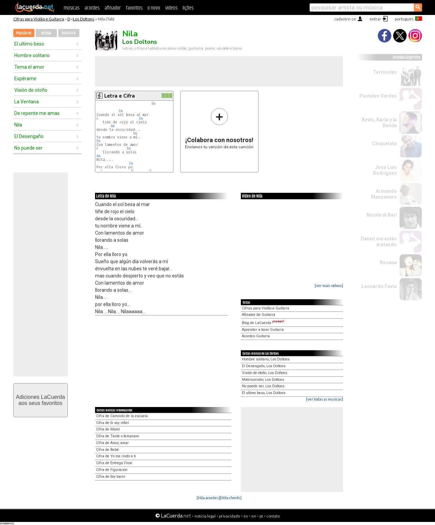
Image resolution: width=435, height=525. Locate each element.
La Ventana (26, 101)
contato (273, 516)
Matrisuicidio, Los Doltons (263, 379)
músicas (71, 8)
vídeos (171, 8)
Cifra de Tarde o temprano (117, 436)
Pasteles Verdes (378, 96)
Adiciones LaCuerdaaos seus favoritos (40, 400)
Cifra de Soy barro (110, 476)
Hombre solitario (32, 55)
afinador (113, 8)
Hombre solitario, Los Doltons (266, 359)
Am (112, 126)
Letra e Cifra (119, 95)
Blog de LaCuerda (263, 323)
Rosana (388, 262)
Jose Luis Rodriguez (385, 170)
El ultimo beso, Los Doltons (263, 393)
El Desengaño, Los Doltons (263, 366)
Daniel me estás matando (379, 241)
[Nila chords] (231, 497)
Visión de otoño (30, 90)
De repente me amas (37, 113)
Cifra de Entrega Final (114, 463)
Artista (46, 33)
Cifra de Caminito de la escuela (122, 416)
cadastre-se (345, 18)
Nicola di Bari (382, 215)
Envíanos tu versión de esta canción (219, 128)
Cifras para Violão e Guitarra (38, 18)
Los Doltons (83, 18)
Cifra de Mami (108, 429)
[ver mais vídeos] (329, 285)
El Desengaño (29, 136)
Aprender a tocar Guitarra (263, 329)
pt (261, 516)
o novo (153, 8)
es (246, 516)
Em (153, 103)
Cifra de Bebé (107, 449)
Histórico (69, 33)
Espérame (25, 78)
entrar (375, 18)
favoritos (134, 8)
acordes (91, 8)
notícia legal (205, 516)
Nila (18, 125)
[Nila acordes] (208, 497)
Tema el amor (29, 67)
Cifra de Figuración (111, 470)
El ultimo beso (29, 44)
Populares (23, 33)
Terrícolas (385, 72)
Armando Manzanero (384, 194)
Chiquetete (384, 143)
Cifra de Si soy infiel (112, 423)
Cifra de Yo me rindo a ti (116, 456)
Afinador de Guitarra (258, 314)
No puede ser (28, 148)
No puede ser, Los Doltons (263, 386)
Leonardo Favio (379, 286)
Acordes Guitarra (256, 336)
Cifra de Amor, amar (112, 443)
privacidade (229, 516)
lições (188, 8)
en (253, 516)
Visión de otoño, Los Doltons (264, 373)
